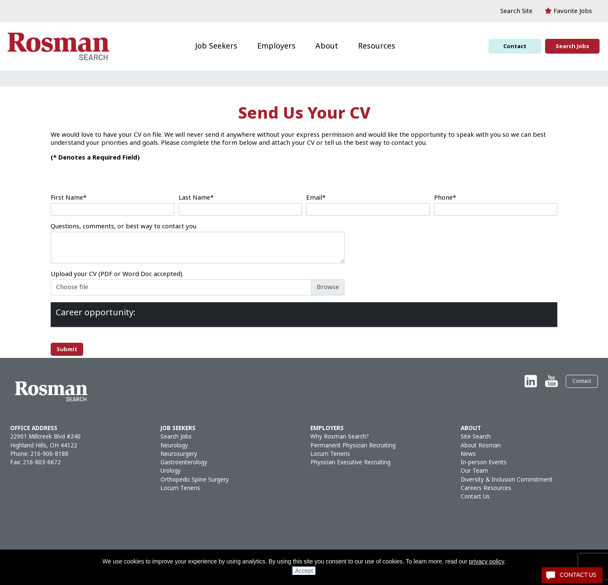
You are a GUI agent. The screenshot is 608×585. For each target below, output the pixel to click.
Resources (376, 46)
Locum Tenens (180, 488)
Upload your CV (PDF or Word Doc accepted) (116, 274)
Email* (316, 198)
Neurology (174, 445)
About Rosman (481, 445)
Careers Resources (486, 488)
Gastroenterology (183, 462)
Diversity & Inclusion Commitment (507, 480)
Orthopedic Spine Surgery (194, 480)
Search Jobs (572, 46)
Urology (170, 471)
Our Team (474, 471)
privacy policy (486, 561)
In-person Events (484, 462)
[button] (512, 11)
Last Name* (196, 198)
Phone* (445, 198)
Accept (304, 570)
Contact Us (475, 497)
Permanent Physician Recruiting (353, 445)
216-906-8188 (49, 454)
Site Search (476, 437)
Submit (67, 349)
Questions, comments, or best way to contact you (123, 226)
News (468, 454)
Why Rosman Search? (339, 437)
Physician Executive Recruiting (350, 462)
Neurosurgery (178, 454)
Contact (515, 46)
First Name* (69, 198)
